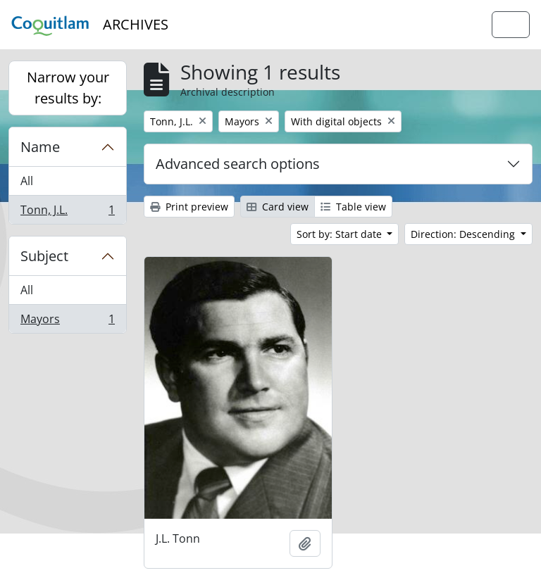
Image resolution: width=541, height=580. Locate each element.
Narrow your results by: (68, 88)
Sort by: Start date (341, 234)
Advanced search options (238, 163)
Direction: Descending (464, 234)
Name (40, 146)
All (26, 181)
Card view (278, 206)
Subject (44, 255)
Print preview (189, 206)
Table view (353, 206)
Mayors (67, 321)
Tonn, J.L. (67, 212)
